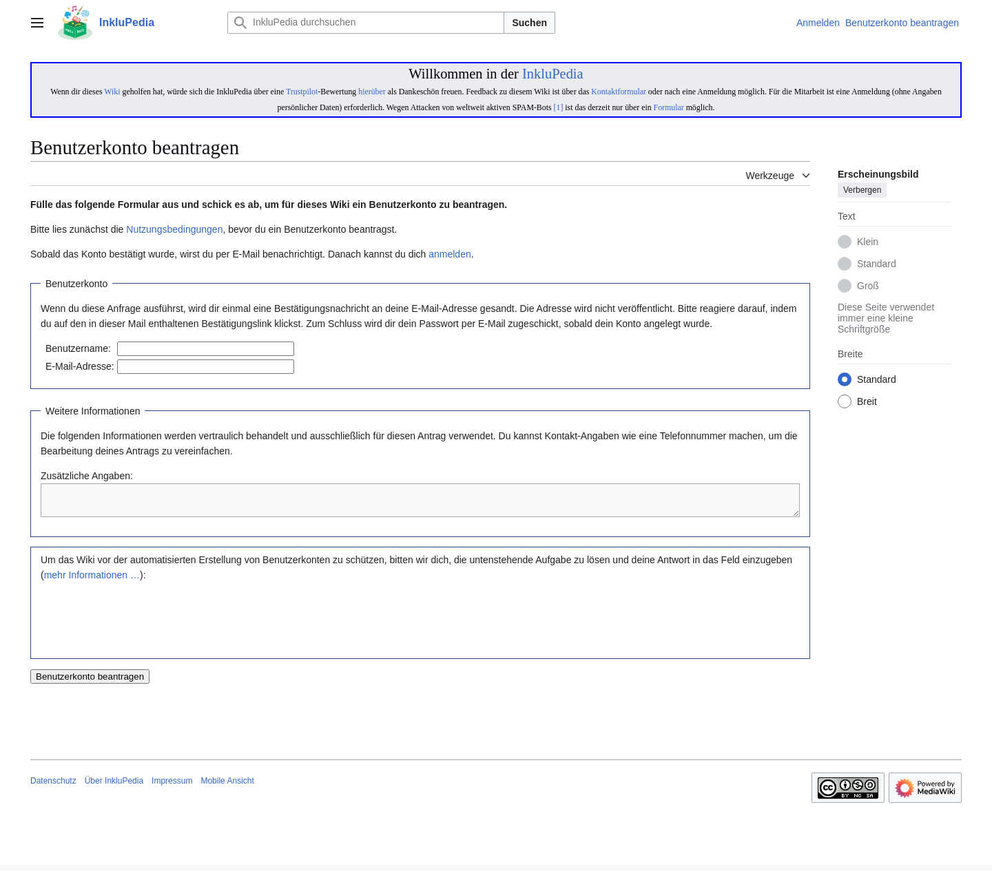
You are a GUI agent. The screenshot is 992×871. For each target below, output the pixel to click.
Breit (867, 402)
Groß (868, 286)
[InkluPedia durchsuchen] (365, 23)
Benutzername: (78, 348)
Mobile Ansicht (227, 787)
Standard (876, 264)
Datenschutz (53, 787)
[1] (559, 107)
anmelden (449, 254)
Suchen (529, 22)
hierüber (371, 91)
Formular (669, 107)
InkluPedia (552, 73)
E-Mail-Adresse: (79, 366)
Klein (867, 242)
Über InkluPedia (114, 787)
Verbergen (862, 191)
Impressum (172, 787)
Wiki (112, 91)
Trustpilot (302, 91)
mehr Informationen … (92, 581)
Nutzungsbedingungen (174, 229)
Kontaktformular (618, 91)
